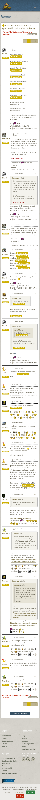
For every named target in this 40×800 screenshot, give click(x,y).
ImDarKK (14, 298)
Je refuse (20, 796)
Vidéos (24, 738)
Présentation (6, 736)
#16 (35, 529)
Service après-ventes (9, 773)
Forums (6, 32)
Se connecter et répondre (20, 713)
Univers (4, 738)
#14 (35, 460)
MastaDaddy (6, 534)
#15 (35, 494)
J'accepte (30, 792)
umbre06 (5, 254)
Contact (4, 771)
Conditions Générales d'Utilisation (9, 762)
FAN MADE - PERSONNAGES (20, 518)
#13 (35, 442)
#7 (35, 293)
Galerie (4, 746)
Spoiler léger (16, 57)
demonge (4, 373)
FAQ (23, 736)
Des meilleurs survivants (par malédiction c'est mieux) (18, 27)
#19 (35, 659)
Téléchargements (28, 744)
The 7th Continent (15, 32)
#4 (35, 224)
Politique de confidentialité (7, 767)
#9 (35, 368)
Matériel (4, 744)
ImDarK (4, 54)
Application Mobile (28, 749)
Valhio (4, 499)
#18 (35, 637)
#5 (35, 249)
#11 (35, 401)
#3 (35, 173)
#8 (35, 321)
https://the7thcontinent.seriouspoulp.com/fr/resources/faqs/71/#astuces (24, 615)
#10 (35, 384)
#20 (35, 676)
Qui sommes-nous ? (9, 758)
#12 (35, 422)
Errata (24, 746)
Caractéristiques (8, 741)
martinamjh (5, 427)
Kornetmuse (6, 139)
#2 (35, 134)
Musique (25, 741)
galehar (4, 298)
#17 (35, 576)
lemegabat (5, 407)
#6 (35, 273)
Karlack (5, 581)
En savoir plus (19, 792)
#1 (35, 49)
